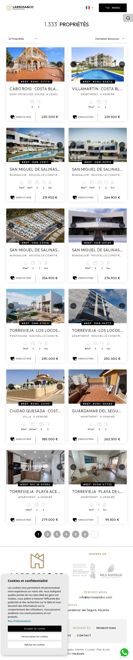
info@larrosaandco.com (95, 597)
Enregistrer (20, 117)
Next (58, 64)
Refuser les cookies (35, 644)
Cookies (90, 649)
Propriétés (82, 628)
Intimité (79, 649)
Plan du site (103, 649)
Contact (84, 635)
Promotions (106, 628)
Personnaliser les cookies (34, 636)
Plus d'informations (19, 621)
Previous (9, 64)
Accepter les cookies (34, 628)
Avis (68, 635)
